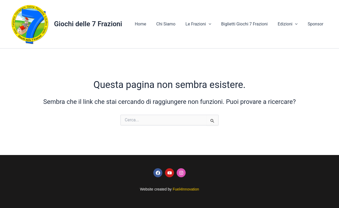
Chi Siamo (172, 23)
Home (149, 23)
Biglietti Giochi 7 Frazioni (248, 23)
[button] (214, 24)
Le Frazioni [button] (204, 24)
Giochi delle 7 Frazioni (88, 24)
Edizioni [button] (290, 24)
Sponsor (316, 23)
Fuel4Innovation (186, 189)
